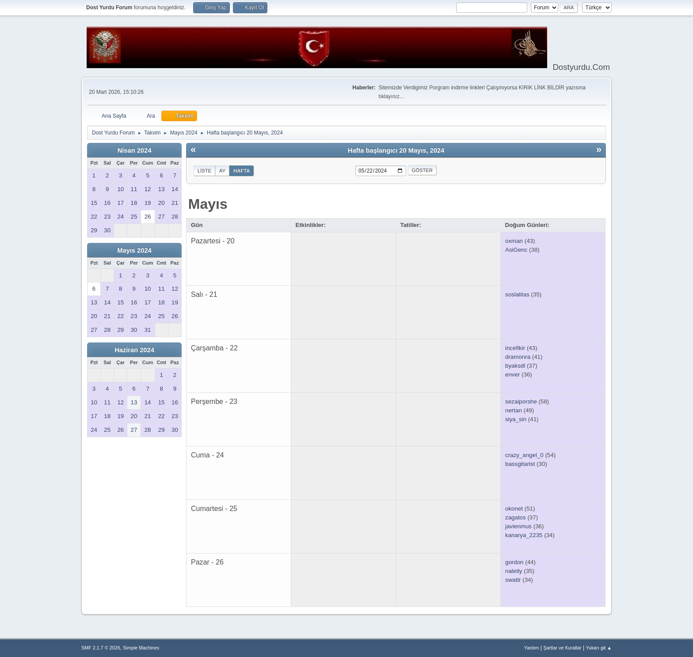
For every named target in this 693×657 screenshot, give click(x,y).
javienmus (518, 526)
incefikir (515, 348)
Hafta (241, 170)
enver (512, 374)
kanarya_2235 (523, 535)
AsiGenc (516, 249)
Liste (204, 170)
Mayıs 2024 (134, 250)
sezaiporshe (521, 401)
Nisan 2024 (135, 150)
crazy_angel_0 (524, 455)
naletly (513, 571)
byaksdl (515, 365)
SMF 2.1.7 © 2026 (100, 647)
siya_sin (515, 419)
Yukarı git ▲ (599, 647)
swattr (513, 579)
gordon (514, 562)
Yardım (531, 647)
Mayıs (208, 204)
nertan (513, 410)
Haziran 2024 (134, 349)
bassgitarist (520, 464)
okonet (514, 508)
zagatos (515, 517)
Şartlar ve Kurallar (562, 647)
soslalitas (517, 294)
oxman (514, 241)
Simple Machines (141, 647)
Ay (222, 170)
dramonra (517, 356)
